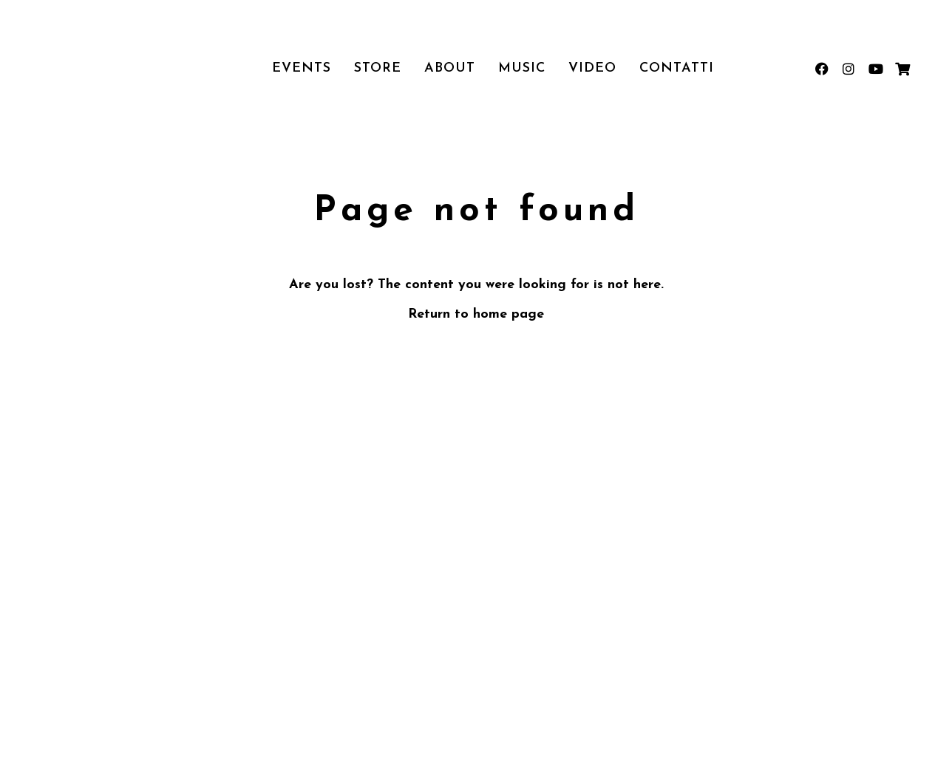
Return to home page (476, 314)
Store (377, 68)
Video (592, 68)
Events (301, 68)
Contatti (676, 68)
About (449, 68)
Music (521, 68)
